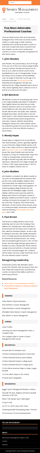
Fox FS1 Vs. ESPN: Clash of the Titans (15, 406)
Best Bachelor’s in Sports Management (15, 305)
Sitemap (4, 444)
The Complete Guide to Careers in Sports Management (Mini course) (16, 338)
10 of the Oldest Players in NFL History (15, 374)
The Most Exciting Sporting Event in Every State (18, 354)
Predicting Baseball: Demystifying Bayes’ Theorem (19, 410)
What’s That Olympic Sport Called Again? (16, 399)
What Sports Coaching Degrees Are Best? (19, 283)
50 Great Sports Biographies (12, 378)
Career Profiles (7, 327)
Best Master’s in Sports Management (15, 315)
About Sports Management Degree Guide (15, 438)
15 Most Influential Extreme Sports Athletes (17, 358)
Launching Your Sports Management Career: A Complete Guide (18, 332)
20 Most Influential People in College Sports (17, 361)
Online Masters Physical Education (14, 301)
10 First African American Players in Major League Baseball (19, 369)
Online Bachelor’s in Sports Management (16, 308)
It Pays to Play (7, 402)
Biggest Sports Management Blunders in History (18, 389)
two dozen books (23, 80)
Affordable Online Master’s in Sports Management (19, 312)
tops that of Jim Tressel (15, 150)
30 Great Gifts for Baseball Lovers (14, 350)
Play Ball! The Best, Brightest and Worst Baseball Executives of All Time (19, 394)
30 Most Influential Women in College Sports (17, 365)
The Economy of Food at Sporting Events (16, 413)
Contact (4, 441)
